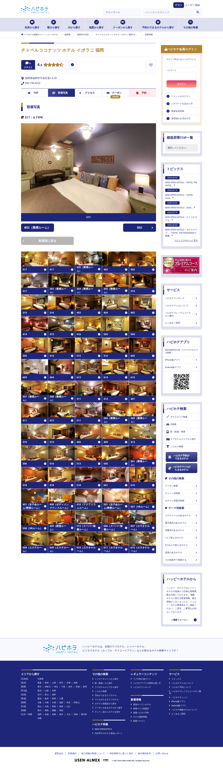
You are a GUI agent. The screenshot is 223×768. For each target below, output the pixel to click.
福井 (54, 694)
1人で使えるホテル (181, 537)
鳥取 (54, 706)
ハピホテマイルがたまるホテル (179, 468)
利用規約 (72, 753)
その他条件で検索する (181, 560)
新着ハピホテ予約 (140, 713)
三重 (61, 698)
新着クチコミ (138, 721)
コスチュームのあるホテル (181, 515)
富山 (47, 694)
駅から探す (53, 24)
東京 (39, 687)
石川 (39, 694)
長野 (54, 690)
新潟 (39, 690)
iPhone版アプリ (181, 360)
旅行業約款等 (144, 753)
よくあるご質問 (181, 323)
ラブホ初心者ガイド (141, 679)
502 (145, 227)
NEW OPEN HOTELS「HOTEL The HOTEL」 (181, 181)
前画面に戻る (39, 240)
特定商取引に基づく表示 (121, 753)
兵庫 (47, 702)
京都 (54, 702)
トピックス (175, 169)
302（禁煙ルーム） (37, 227)
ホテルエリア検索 (176, 417)
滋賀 (61, 702)
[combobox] (168, 12)
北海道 (40, 679)
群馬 (85, 687)
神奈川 (48, 687)
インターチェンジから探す (105, 679)
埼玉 (56, 687)
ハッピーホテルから (181, 579)
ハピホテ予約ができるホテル (178, 457)
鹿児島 (84, 714)
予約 (141, 92)
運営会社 (59, 753)
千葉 (63, 687)
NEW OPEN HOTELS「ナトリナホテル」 (181, 216)
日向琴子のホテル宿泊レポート (107, 733)
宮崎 (76, 714)
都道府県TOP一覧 (180, 137)
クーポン (114, 92)
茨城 (78, 687)
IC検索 (171, 424)
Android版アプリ (181, 367)
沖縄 (39, 718)
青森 (39, 683)
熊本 (61, 714)
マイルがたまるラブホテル (105, 699)
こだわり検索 (174, 446)
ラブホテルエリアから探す (181, 439)
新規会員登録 (177, 111)
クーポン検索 (181, 486)
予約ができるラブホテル (104, 695)
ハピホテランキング (181, 298)
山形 (54, 683)
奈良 (68, 702)
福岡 (39, 714)
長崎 (54, 714)
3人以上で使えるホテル (181, 545)
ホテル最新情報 (139, 717)
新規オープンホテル (141, 704)
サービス (173, 290)
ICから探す (74, 24)
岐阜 (47, 698)
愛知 (39, 698)
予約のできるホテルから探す (158, 24)
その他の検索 (190, 24)
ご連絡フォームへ (179, 620)
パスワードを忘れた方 (182, 103)
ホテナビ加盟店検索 (181, 500)
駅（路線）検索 (175, 431)
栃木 (70, 687)
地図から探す (96, 24)
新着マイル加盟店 (140, 708)
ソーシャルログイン (181, 96)
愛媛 (54, 710)
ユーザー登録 (192, 5)
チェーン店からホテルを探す (106, 712)
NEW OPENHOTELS (102, 729)
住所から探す (32, 24)
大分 (68, 714)
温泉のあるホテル (181, 552)
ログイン (181, 84)
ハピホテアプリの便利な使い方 (146, 683)
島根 (61, 706)
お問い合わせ (162, 753)
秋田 (47, 683)
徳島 (47, 710)
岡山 (39, 706)
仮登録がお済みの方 (181, 118)
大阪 (39, 702)
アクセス (87, 92)
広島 (47, 706)
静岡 (54, 698)
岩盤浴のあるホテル (181, 530)
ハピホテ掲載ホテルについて (183, 710)
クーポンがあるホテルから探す (107, 708)
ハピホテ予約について (180, 687)
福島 (76, 683)
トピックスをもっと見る (186, 240)
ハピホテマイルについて (181, 305)
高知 (61, 710)
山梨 (47, 690)
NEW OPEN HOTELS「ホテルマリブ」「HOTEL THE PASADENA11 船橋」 (181, 230)
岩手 (61, 683)
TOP (33, 92)
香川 (39, 710)
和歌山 (77, 702)
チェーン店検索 (181, 493)
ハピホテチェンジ (178, 697)
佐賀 (47, 714)
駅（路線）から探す (102, 683)
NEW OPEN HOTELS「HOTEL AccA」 (179, 194)
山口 (68, 706)
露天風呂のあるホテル (181, 523)
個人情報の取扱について (93, 753)
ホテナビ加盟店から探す (104, 703)
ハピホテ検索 (176, 408)
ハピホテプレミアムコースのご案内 (181, 314)
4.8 (39, 65)
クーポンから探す (123, 24)
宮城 (68, 683)
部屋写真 (60, 92)
